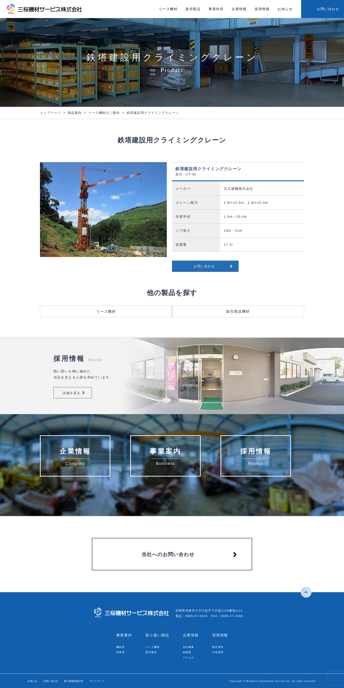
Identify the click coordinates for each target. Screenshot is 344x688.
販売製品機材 (238, 311)
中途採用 (218, 652)
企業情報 (239, 9)
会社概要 (189, 647)
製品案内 (75, 113)
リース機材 (168, 9)
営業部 (121, 652)
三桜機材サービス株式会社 (45, 9)
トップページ (50, 113)
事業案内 (124, 635)
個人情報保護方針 (85, 681)
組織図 (188, 652)
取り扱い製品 (157, 635)
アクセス (189, 657)
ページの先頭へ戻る (303, 592)
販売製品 (193, 9)
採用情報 (262, 9)
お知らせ (285, 9)
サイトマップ (113, 681)
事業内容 (216, 9)
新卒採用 (218, 647)
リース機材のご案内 (104, 113)
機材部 (121, 647)
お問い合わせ (328, 9)
